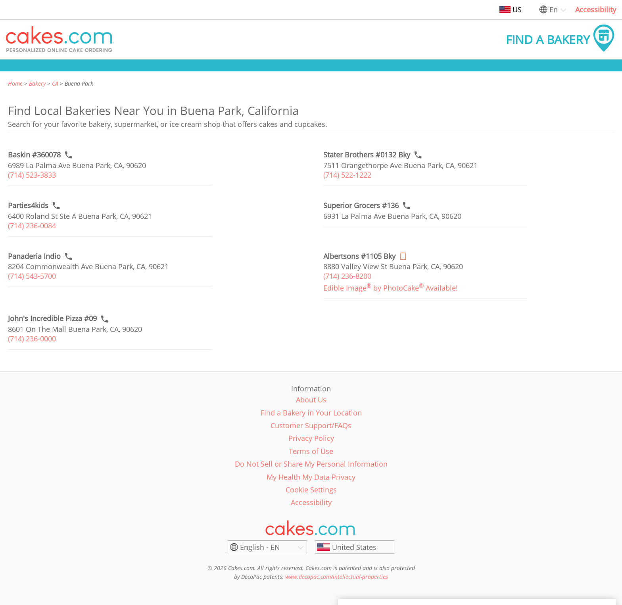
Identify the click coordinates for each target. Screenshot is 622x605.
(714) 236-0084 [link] (32, 225)
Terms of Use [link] (311, 451)
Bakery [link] (37, 83)
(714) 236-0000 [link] (32, 338)
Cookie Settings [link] (311, 489)
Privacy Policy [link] (311, 438)
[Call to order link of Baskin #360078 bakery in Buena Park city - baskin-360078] (34, 155)
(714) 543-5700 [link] (32, 276)
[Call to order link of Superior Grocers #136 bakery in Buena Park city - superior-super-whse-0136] (361, 205)
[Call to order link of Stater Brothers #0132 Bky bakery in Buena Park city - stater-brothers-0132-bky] (366, 155)
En (553, 9)
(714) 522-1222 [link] (347, 175)
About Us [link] (311, 399)
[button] (60, 39)
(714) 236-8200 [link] (347, 276)
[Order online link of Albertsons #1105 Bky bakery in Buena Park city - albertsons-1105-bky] (359, 256)
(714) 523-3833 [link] (32, 175)
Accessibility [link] (595, 9)
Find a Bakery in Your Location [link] (311, 412)
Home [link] (15, 83)
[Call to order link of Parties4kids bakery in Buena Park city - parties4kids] (28, 205)
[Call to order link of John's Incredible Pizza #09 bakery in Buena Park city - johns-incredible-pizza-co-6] (52, 318)
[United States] (354, 547)
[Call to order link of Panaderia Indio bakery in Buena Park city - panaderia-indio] (34, 256)
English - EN (260, 547)
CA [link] (55, 83)
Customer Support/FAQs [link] (311, 425)
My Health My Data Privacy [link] (311, 477)
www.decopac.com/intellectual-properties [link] (336, 576)
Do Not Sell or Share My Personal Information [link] (311, 464)
